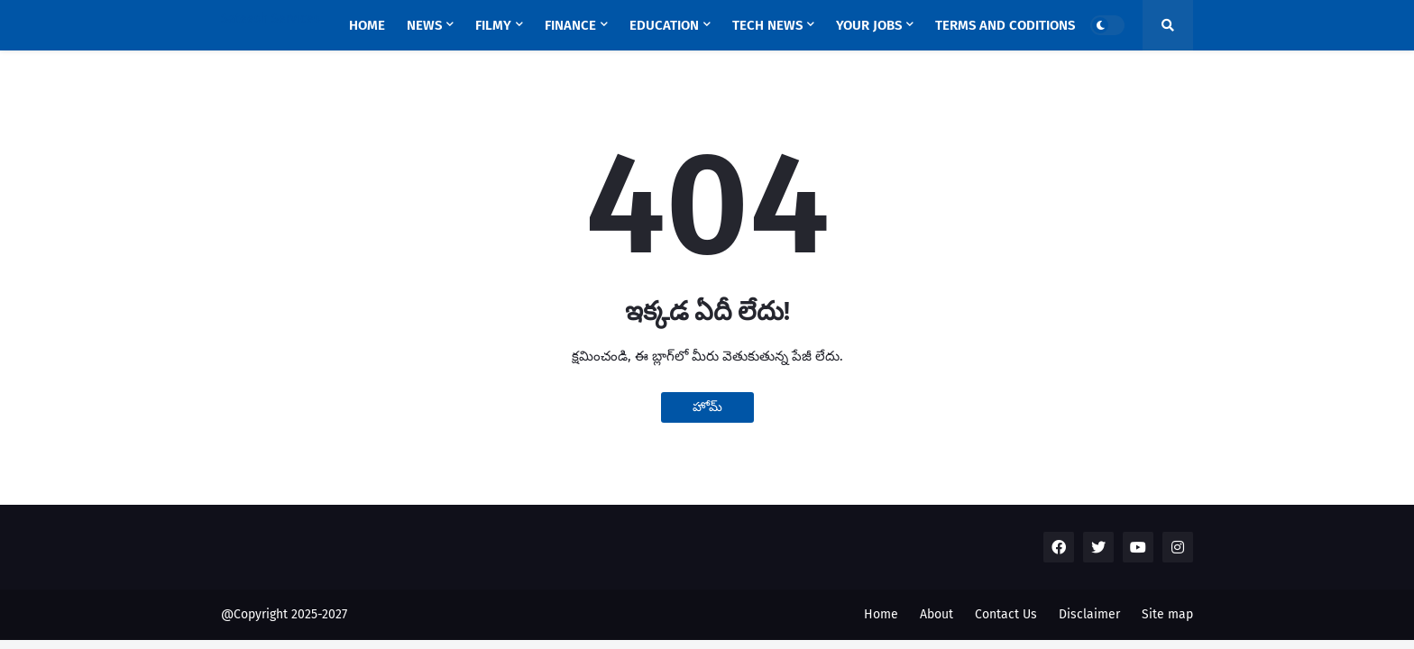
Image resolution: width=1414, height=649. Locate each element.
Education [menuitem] (664, 25)
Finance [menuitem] (570, 25)
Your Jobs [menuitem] (869, 25)
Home (881, 614)
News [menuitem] (424, 25)
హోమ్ (707, 407)
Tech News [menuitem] (767, 25)
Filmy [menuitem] (493, 25)
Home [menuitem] (367, 25)
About (936, 614)
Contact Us (1006, 614)
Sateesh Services (270, 18)
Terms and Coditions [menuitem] (1005, 25)
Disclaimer (1089, 614)
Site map (1167, 614)
